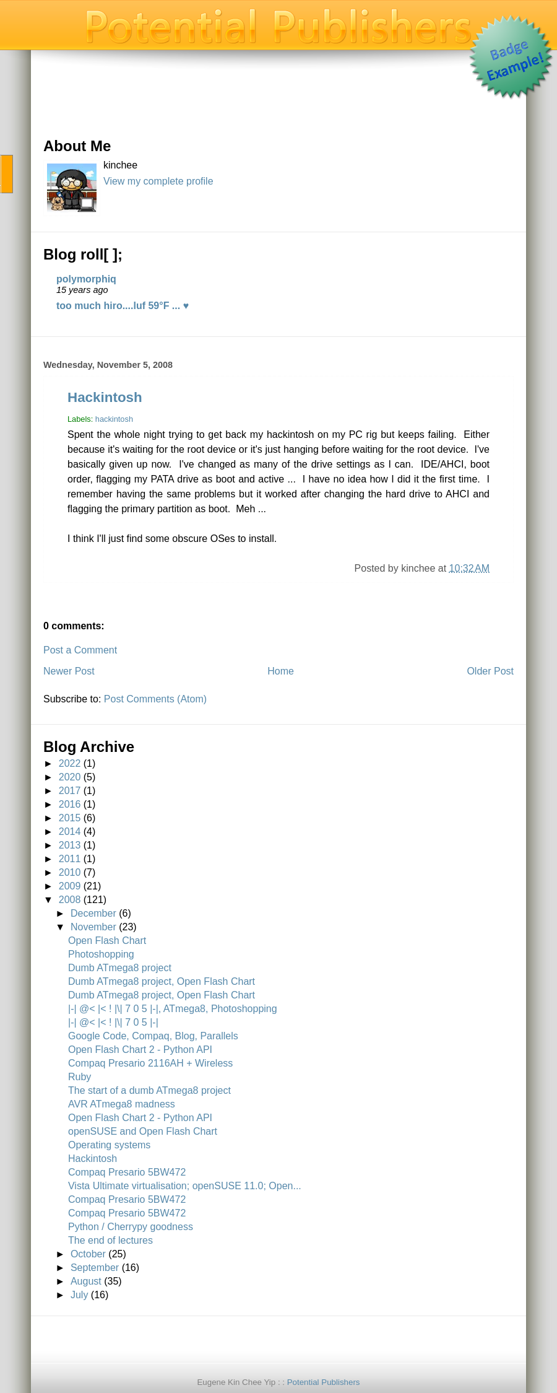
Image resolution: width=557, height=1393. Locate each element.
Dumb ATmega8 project (119, 968)
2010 (70, 872)
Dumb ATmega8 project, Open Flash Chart (161, 981)
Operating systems (109, 1145)
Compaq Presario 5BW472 (127, 1172)
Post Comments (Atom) (155, 699)
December (93, 913)
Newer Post (69, 671)
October (88, 1254)
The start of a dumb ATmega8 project (149, 1090)
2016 (70, 804)
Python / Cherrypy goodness (130, 1226)
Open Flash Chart (107, 940)
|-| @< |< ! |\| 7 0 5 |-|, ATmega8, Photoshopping (172, 1008)
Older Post (490, 671)
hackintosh (114, 419)
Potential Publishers (323, 1382)
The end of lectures (110, 1240)
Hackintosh (104, 397)
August (86, 1281)
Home (280, 671)
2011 (70, 859)
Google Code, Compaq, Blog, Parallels (153, 1036)
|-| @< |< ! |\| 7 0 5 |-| (113, 1022)
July (79, 1295)
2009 (70, 886)
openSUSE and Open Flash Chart (142, 1131)
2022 (70, 763)
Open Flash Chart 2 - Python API (140, 1049)
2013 (70, 845)
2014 (70, 831)
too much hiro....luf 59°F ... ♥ (122, 305)
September (95, 1267)
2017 (70, 790)
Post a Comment (80, 650)
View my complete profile (158, 181)
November (93, 927)
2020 (70, 777)
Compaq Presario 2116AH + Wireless (150, 1063)
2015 (70, 818)
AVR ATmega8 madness (121, 1104)
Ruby (79, 1077)
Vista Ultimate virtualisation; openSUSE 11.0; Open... (184, 1186)
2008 (70, 899)
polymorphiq (86, 279)
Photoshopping (101, 954)
